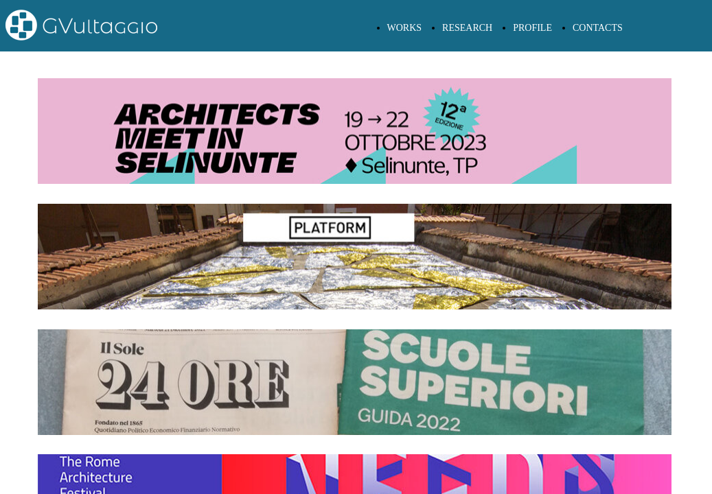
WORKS (404, 28)
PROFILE (532, 28)
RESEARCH (467, 28)
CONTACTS (598, 28)
